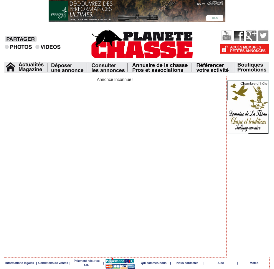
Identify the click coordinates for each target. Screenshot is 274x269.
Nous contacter (187, 263)
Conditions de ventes (53, 263)
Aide (220, 263)
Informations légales (19, 263)
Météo (254, 263)
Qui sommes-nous (153, 263)
